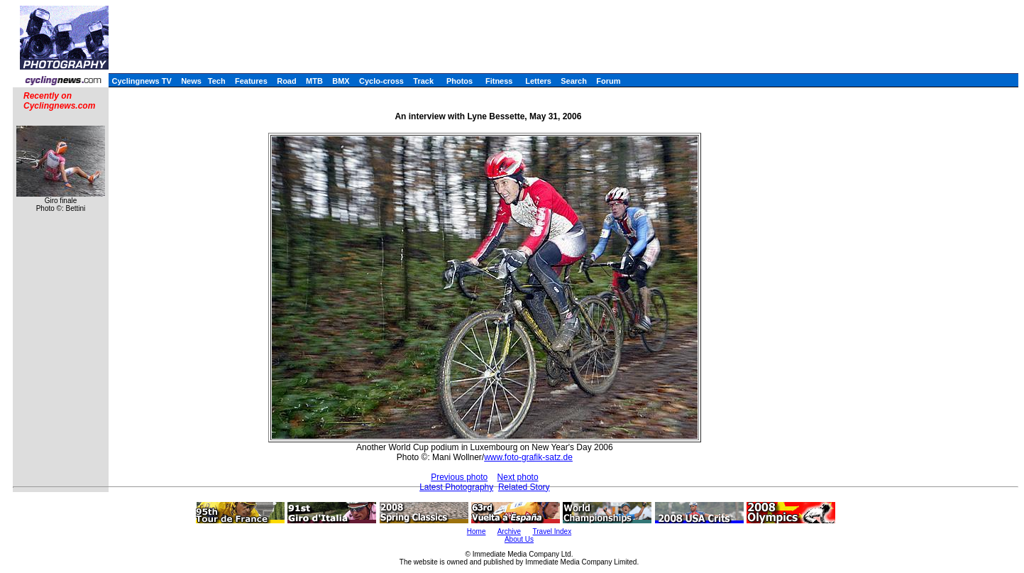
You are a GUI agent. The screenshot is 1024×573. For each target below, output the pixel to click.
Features (251, 81)
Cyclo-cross (381, 81)
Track (423, 81)
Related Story (524, 487)
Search (574, 81)
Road (287, 81)
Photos (459, 81)
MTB (314, 81)
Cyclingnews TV (141, 81)
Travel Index (552, 531)
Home (476, 531)
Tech (217, 81)
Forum (608, 81)
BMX (340, 81)
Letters (538, 81)
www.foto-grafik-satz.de (528, 457)
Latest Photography (456, 487)
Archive (509, 531)
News (191, 81)
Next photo (518, 477)
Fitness (499, 81)
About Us (519, 539)
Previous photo (459, 477)
